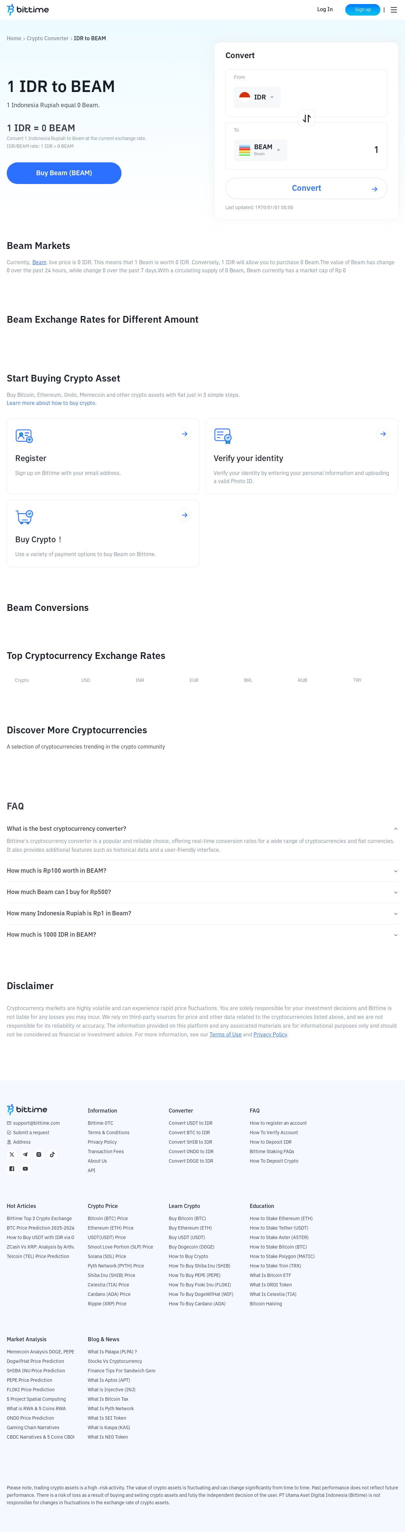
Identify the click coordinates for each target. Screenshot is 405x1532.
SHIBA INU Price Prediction (36, 1371)
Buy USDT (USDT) (187, 1237)
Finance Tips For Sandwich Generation (128, 1371)
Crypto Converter (48, 39)
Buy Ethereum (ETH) (190, 1228)
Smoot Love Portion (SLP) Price (120, 1247)
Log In (325, 10)
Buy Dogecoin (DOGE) (192, 1247)
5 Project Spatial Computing (36, 1399)
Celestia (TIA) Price (108, 1285)
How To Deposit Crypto (274, 1161)
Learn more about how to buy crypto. (52, 403)
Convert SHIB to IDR (190, 1142)
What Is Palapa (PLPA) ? (112, 1352)
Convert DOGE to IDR (191, 1161)
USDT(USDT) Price (107, 1237)
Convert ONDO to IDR (191, 1151)
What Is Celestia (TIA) (273, 1294)
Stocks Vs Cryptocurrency (115, 1361)
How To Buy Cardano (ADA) (197, 1304)
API (92, 1170)
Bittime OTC (100, 1123)
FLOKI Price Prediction (31, 1390)
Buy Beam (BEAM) (64, 173)
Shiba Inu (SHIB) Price (111, 1275)
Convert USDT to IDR (191, 1123)
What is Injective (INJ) (112, 1390)
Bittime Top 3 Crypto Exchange (39, 1218)
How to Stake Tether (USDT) (279, 1228)
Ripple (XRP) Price (107, 1304)
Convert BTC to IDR (189, 1132)
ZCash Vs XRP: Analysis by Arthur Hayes (49, 1247)
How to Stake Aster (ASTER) (279, 1237)
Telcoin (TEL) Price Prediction (38, 1256)
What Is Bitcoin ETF (270, 1275)
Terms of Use (226, 1035)
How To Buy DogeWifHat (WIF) (201, 1294)
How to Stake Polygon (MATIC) (282, 1256)
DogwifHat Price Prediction (35, 1361)
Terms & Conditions (109, 1132)
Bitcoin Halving (266, 1304)
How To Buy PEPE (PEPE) (195, 1275)
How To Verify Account (274, 1132)
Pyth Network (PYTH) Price (116, 1266)
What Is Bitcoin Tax (108, 1399)
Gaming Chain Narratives (33, 1427)
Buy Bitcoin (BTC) (187, 1218)
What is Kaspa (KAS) (109, 1427)
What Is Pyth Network (111, 1409)
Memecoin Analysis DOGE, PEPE (40, 1352)
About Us (97, 1161)
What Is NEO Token (108, 1437)
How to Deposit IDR (271, 1142)
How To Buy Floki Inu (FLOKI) (200, 1285)
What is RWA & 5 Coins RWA (36, 1409)
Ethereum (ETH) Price (111, 1228)
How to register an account (278, 1123)
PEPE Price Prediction (29, 1380)
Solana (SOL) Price (107, 1256)
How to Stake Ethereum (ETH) (281, 1218)
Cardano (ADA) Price (109, 1294)
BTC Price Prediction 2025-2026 (41, 1228)
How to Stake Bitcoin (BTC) (278, 1247)
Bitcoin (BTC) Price (108, 1218)
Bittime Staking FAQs (272, 1151)
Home (14, 39)
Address (22, 1142)
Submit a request (31, 1132)
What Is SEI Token (107, 1418)
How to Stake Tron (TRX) (275, 1266)
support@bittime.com (36, 1123)
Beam (39, 263)
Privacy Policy (270, 1035)
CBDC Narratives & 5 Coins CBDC (41, 1437)
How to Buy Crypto (188, 1256)
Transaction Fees (106, 1151)
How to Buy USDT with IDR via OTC (43, 1237)
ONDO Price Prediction (30, 1418)
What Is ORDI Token (271, 1285)
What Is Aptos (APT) (109, 1380)
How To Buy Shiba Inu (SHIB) (200, 1266)
